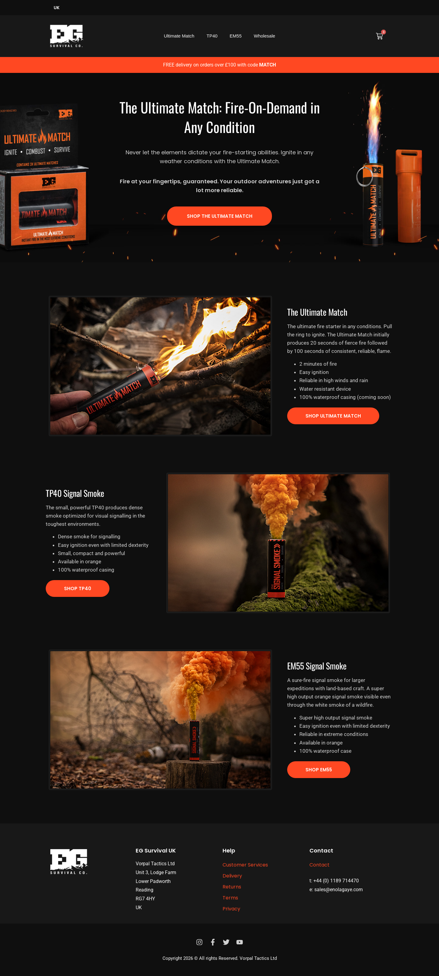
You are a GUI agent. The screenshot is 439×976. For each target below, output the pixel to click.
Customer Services (245, 864)
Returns (232, 886)
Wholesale (264, 35)
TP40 (211, 35)
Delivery (232, 875)
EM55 (235, 35)
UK (56, 8)
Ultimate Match (179, 35)
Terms (230, 897)
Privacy (231, 908)
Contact (319, 864)
